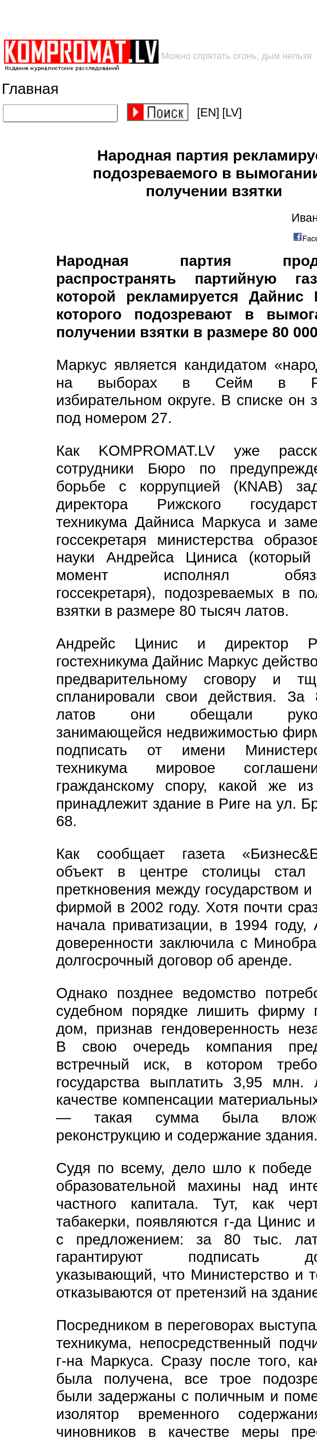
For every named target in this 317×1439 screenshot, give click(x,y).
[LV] (232, 112)
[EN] (208, 112)
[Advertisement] (136, 19)
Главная (30, 89)
